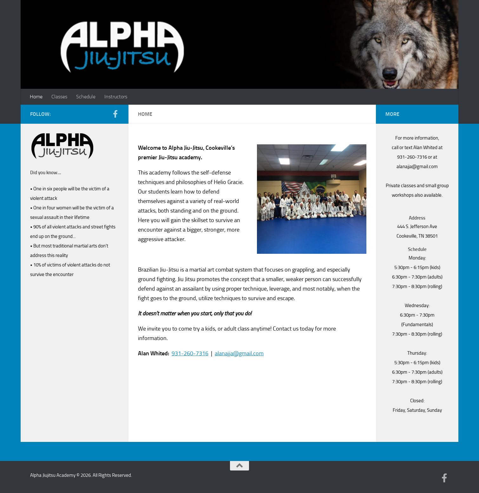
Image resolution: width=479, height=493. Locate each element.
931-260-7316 (190, 353)
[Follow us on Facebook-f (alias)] (115, 114)
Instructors (115, 97)
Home (36, 97)
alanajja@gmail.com (239, 353)
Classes (59, 97)
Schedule (85, 97)
